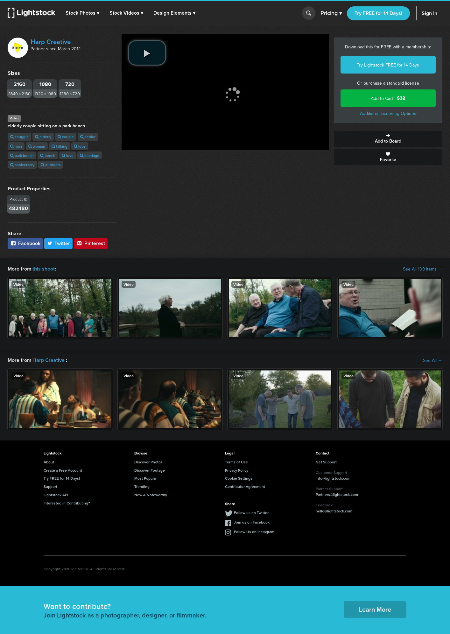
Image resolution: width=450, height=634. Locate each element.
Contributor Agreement (245, 486)
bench (47, 155)
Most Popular (145, 478)
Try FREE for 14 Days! (378, 13)
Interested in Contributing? (67, 503)
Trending (142, 486)
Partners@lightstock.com (337, 494)
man (16, 146)
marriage (89, 155)
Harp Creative (51, 41)
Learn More (375, 609)
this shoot (43, 268)
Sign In (429, 13)
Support (50, 486)
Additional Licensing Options (388, 113)
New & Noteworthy (150, 494)
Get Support (326, 462)
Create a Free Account (63, 470)
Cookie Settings (238, 478)
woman (36, 146)
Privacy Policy (236, 470)
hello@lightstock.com (334, 511)
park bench (22, 155)
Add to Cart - (388, 98)
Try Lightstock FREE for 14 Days (388, 65)
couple (66, 136)
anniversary (22, 164)
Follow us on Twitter (251, 512)
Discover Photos (148, 462)
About (49, 462)
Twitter (58, 243)
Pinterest (90, 243)
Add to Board (388, 138)
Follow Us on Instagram (254, 531)
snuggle (19, 136)
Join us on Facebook (252, 522)
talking (59, 146)
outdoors (51, 164)
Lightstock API (56, 494)
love (80, 146)
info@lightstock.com (333, 478)
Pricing (331, 13)
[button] (82, 13)
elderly (43, 136)
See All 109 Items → (422, 269)
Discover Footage (149, 470)
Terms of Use (236, 462)
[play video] (147, 53)
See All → (432, 360)
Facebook (25, 243)
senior (87, 136)
